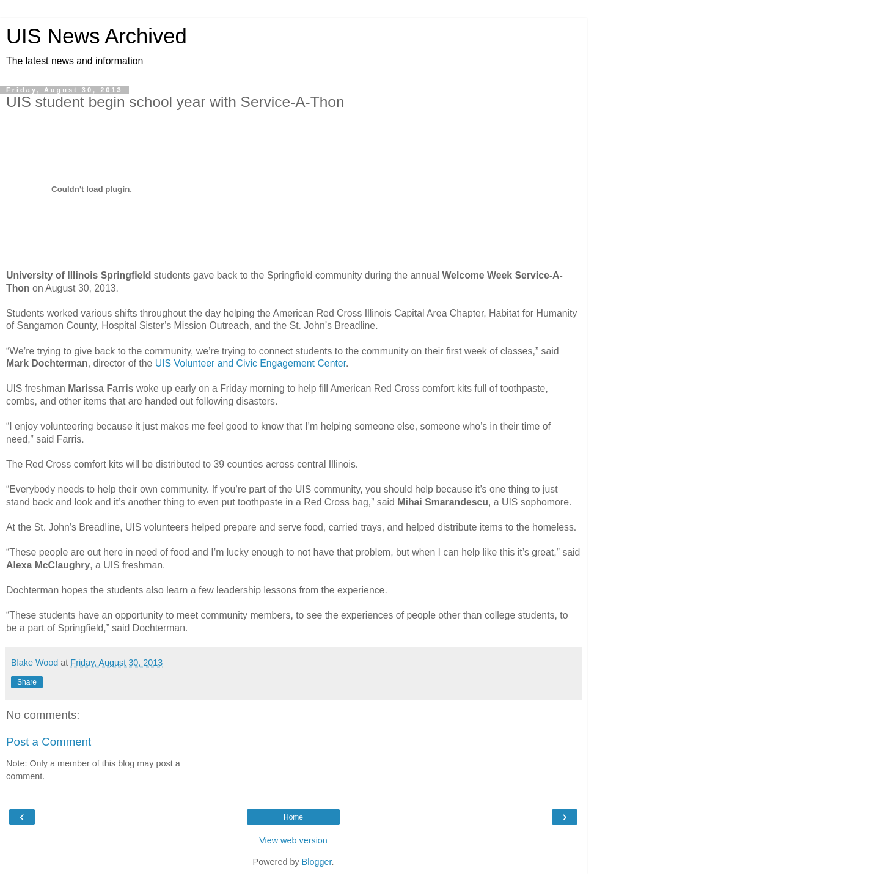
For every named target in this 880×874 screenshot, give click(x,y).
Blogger (317, 862)
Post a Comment (48, 741)
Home (293, 817)
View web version (293, 840)
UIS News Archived (96, 36)
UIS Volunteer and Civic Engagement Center (250, 363)
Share (27, 682)
